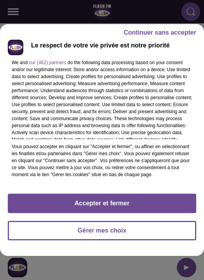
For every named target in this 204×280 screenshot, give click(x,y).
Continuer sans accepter (160, 32)
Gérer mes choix (102, 230)
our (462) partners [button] (47, 62)
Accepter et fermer (102, 203)
